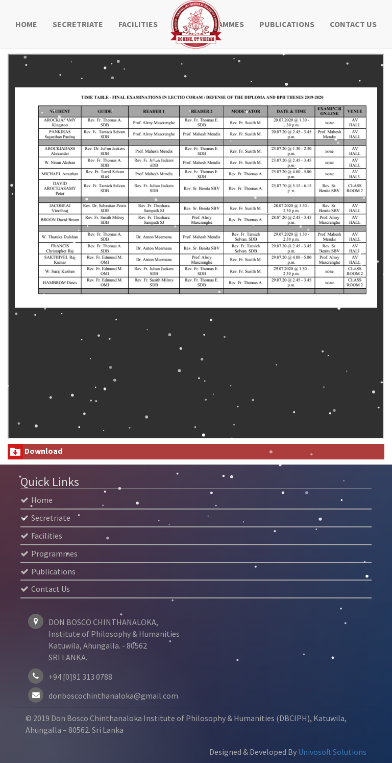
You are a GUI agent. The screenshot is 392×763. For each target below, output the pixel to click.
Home (26, 24)
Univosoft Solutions (332, 752)
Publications (286, 24)
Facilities (138, 24)
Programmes (49, 553)
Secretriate (78, 24)
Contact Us (353, 24)
